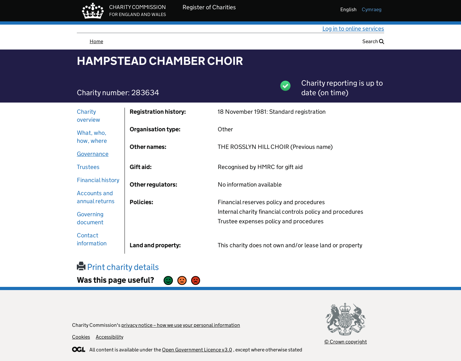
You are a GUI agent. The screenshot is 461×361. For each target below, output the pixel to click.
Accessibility (109, 337)
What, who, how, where (92, 136)
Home (96, 41)
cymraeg (372, 9)
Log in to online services (353, 28)
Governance (93, 153)
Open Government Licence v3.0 (197, 350)
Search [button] (373, 41)
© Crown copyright (345, 342)
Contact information (92, 239)
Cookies (81, 337)
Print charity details (118, 267)
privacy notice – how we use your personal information (180, 325)
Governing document (90, 218)
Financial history (98, 180)
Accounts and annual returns (96, 197)
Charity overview (88, 115)
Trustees (88, 167)
